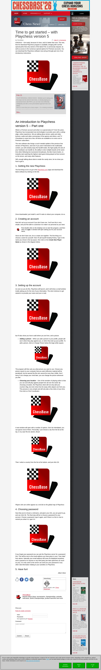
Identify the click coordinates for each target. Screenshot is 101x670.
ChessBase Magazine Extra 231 (79, 583)
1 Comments (62, 40)
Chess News (31, 24)
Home (25, 13)
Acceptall (92, 665)
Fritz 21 (19, 95)
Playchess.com (42, 170)
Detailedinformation (65, 665)
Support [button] (48, 13)
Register (30, 619)
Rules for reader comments (23, 611)
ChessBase (26, 595)
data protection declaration (33, 661)
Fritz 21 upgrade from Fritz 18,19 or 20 (79, 610)
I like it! (56, 40)
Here (48, 659)
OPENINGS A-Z (35, 13)
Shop (16, 13)
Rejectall (79, 665)
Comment (18, 621)
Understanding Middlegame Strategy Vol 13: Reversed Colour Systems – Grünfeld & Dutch (80, 68)
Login (82, 13)
